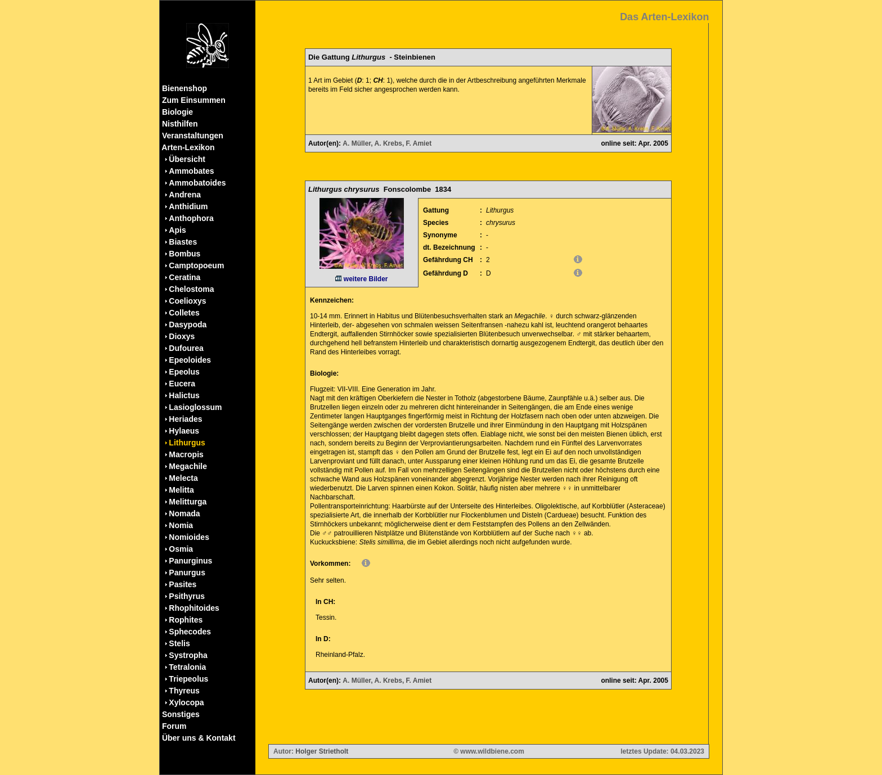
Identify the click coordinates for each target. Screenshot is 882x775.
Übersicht (187, 159)
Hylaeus (184, 430)
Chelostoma (191, 289)
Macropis (186, 454)
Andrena (185, 194)
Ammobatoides (197, 182)
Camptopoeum (196, 265)
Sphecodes (190, 631)
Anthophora (191, 218)
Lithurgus (187, 442)
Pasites (182, 584)
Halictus (184, 395)
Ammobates (191, 170)
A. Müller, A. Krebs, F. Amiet (387, 143)
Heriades (185, 418)
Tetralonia (187, 667)
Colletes (184, 312)
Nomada (184, 513)
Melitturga (187, 501)
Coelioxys (187, 300)
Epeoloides (190, 359)
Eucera (182, 383)
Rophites (185, 619)
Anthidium (188, 206)
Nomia (181, 525)
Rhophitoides (194, 607)
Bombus (184, 253)
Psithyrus (187, 596)
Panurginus (190, 560)
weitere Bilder (361, 279)
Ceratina (184, 277)
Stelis (179, 643)
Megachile (188, 466)
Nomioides (189, 537)
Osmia (181, 548)
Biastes (183, 241)
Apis (177, 230)
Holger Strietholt (321, 751)
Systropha (188, 655)
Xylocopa (186, 702)
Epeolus (184, 371)
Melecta (183, 478)
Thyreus (184, 690)
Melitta (181, 489)
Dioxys (182, 336)
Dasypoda (187, 324)
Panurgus (187, 572)
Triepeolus (188, 678)
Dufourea (186, 348)
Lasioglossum (195, 407)
